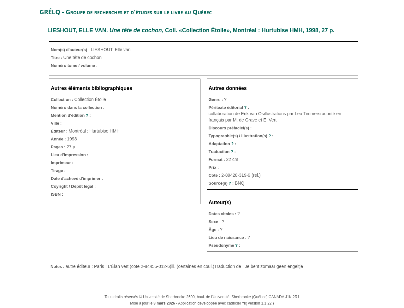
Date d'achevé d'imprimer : (77, 178)
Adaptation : (222, 143)
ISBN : (57, 194)
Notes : (58, 266)
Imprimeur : (62, 162)
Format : (217, 159)
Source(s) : (222, 183)
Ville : (56, 123)
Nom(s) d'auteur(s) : (71, 49)
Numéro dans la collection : (77, 107)
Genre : (216, 99)
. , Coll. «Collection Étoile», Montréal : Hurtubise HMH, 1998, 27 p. (191, 30)
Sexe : (215, 221)
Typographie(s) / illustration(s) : (241, 135)
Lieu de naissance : (228, 237)
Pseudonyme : (224, 245)
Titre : (57, 57)
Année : (59, 139)
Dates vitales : (223, 213)
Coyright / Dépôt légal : (73, 186)
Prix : (214, 167)
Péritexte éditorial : (229, 107)
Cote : (215, 175)
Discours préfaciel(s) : (230, 128)
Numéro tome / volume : (74, 65)
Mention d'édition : (71, 115)
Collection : (62, 99)
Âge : (214, 229)
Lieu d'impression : (69, 154)
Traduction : (222, 151)
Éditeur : (59, 131)
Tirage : (58, 170)
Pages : (59, 147)
